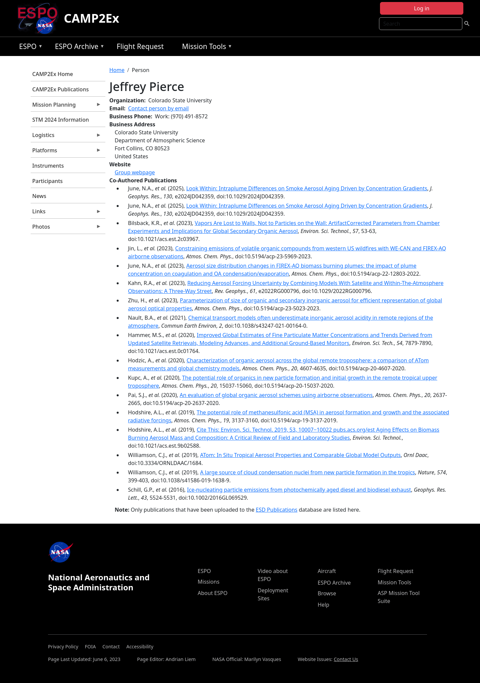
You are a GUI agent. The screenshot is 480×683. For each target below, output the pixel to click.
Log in (421, 8)
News (39, 196)
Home (117, 70)
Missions (208, 581)
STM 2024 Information (60, 119)
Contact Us (346, 659)
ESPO (29, 47)
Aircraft (327, 571)
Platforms (66, 152)
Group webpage (135, 172)
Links (66, 213)
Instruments (48, 165)
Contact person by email (158, 108)
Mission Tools (205, 47)
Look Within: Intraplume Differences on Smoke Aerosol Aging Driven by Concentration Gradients (306, 188)
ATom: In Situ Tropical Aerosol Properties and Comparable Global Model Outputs (300, 455)
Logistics (66, 136)
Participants (47, 181)
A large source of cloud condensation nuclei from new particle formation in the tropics (307, 472)
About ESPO (212, 593)
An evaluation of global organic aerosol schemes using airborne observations (276, 395)
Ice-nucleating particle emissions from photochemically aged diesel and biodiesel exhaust (299, 489)
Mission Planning (66, 106)
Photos (66, 228)
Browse (327, 593)
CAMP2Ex (91, 18)
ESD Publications (276, 509)
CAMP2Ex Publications (60, 89)
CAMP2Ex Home (52, 74)
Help (323, 604)
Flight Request (140, 46)
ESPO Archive (78, 47)
